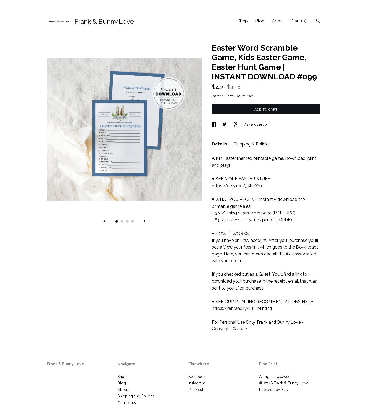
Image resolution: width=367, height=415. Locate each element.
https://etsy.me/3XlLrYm (237, 185)
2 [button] (122, 221)
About (278, 20)
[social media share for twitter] (225, 124)
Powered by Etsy (273, 390)
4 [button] (132, 221)
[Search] (318, 22)
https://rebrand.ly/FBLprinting (242, 308)
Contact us (127, 403)
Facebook (196, 377)
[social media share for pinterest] (236, 124)
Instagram (196, 383)
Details (220, 144)
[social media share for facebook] (214, 124)
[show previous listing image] (104, 221)
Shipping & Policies (252, 144)
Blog (260, 20)
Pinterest (195, 390)
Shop (242, 20)
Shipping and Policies (136, 396)
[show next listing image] (144, 221)
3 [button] (127, 221)
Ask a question (256, 124)
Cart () (299, 20)
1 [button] (116, 221)
